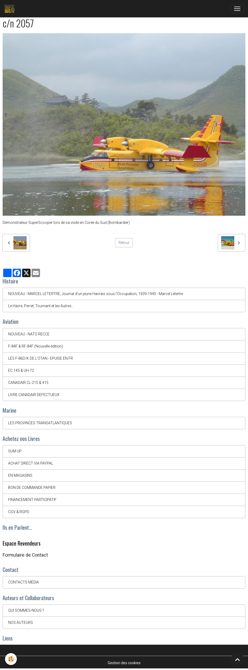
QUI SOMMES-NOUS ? (26, 610)
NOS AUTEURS (20, 622)
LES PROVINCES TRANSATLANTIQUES (40, 423)
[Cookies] (11, 659)
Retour (124, 242)
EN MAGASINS (20, 475)
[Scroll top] (237, 659)
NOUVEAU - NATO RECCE (28, 334)
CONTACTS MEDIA (23, 582)
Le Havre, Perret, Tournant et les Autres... (41, 306)
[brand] (10, 8)
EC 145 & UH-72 (21, 370)
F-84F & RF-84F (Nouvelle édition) (35, 346)
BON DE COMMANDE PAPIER (32, 487)
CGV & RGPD (18, 512)
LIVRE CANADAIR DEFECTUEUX (33, 395)
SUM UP (15, 451)
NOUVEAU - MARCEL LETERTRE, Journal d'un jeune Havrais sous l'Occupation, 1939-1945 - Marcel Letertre (95, 294)
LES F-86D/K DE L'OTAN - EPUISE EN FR (40, 358)
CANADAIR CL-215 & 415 (28, 382)
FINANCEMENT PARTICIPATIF (32, 500)
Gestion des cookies (124, 663)
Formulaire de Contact (25, 555)
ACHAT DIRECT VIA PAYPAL (30, 463)
